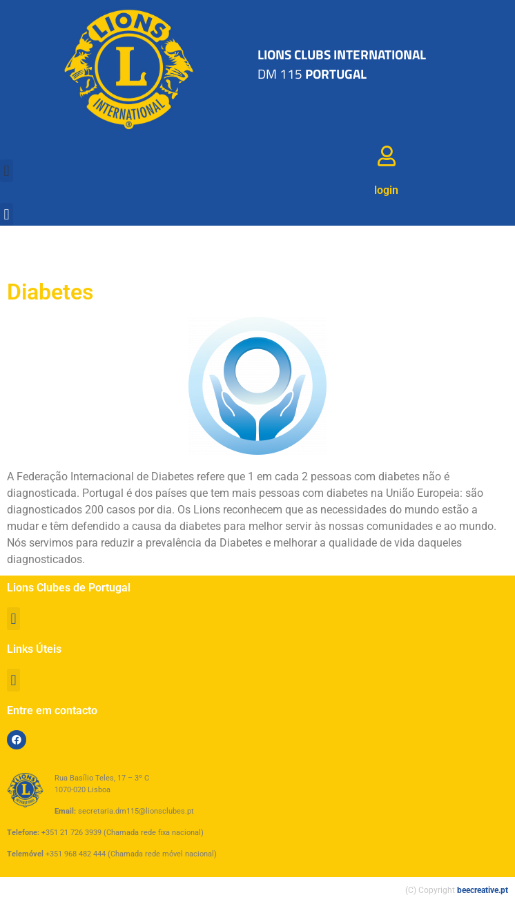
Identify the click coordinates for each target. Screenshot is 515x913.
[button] (6, 170)
